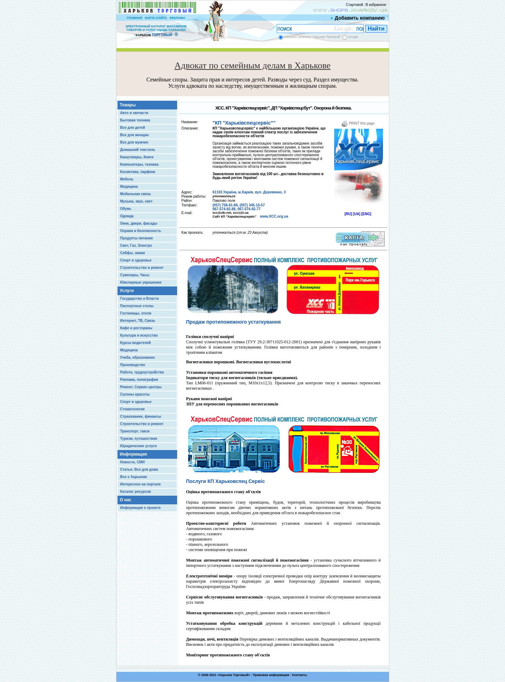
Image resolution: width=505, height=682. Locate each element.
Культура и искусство (139, 335)
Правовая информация (271, 675)
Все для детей (132, 128)
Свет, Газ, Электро (136, 245)
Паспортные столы (137, 306)
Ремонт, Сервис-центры (141, 387)
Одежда (127, 216)
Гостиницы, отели (136, 313)
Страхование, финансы (140, 416)
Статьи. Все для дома (139, 469)
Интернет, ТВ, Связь (137, 321)
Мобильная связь (135, 194)
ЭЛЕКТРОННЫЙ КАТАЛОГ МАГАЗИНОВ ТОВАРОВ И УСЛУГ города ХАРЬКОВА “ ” (156, 31)
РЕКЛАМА (177, 18)
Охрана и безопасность (140, 231)
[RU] (348, 214)
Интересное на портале (140, 484)
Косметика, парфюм (137, 172)
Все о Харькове (133, 477)
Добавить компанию (358, 18)
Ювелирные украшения (141, 282)
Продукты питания (136, 238)
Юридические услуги (138, 446)
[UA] (356, 214)
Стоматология (132, 409)
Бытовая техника (135, 120)
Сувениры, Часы (134, 275)
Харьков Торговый (233, 675)
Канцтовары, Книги (137, 157)
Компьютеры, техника (139, 164)
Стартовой (354, 5)
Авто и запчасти (134, 113)
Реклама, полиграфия (139, 380)
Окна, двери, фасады (138, 223)
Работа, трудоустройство (142, 372)
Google (353, 37)
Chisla (261, 679)
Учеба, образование (137, 357)
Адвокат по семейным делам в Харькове (252, 65)
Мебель (127, 179)
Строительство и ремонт (142, 268)
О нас (126, 499)
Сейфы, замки (132, 253)
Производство (132, 365)
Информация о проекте (140, 508)
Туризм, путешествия (138, 439)
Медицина (129, 186)
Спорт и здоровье (136, 260)
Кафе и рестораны (136, 328)
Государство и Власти (139, 298)
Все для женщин (134, 135)
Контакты (299, 675)
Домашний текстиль (137, 150)
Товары (128, 104)
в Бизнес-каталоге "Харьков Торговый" (312, 37)
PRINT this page (358, 123)
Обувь (126, 209)
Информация (133, 454)
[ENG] (366, 214)
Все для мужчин (134, 142)
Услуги (127, 290)
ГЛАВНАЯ (134, 18)
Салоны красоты (135, 394)
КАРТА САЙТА (156, 18)
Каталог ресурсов (135, 492)
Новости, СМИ (132, 462)
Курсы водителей (135, 343)
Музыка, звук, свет (136, 201)
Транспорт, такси (135, 431)
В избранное (375, 5)
